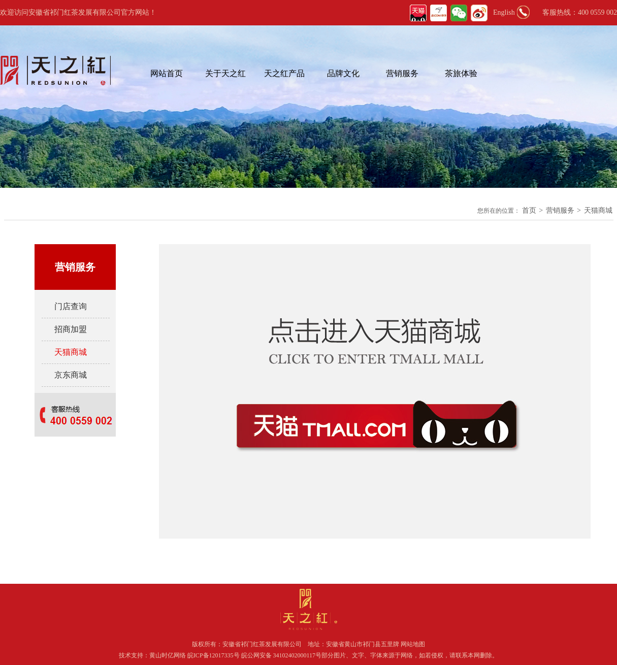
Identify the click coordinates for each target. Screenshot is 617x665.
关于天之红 (225, 73)
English (504, 12)
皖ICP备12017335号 (213, 655)
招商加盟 (70, 329)
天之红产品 (284, 73)
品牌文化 (343, 73)
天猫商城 (598, 210)
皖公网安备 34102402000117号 (281, 655)
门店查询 (70, 306)
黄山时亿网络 (168, 655)
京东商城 (70, 375)
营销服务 (402, 73)
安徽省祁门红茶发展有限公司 (262, 644)
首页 (529, 210)
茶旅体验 (461, 73)
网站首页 (166, 73)
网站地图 (413, 644)
